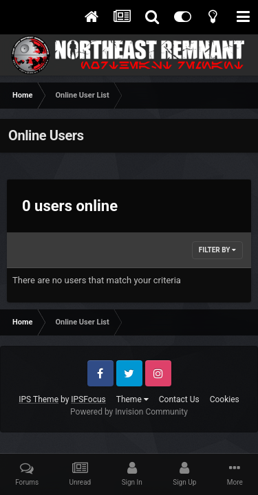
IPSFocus (88, 399)
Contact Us (179, 399)
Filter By (217, 250)
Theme (132, 399)
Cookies (224, 399)
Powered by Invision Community (129, 412)
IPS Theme (38, 399)
